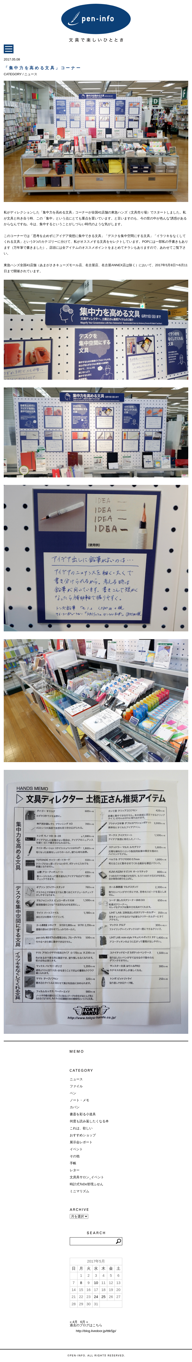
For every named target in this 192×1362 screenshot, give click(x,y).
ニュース (76, 1079)
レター (75, 1170)
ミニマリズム (79, 1191)
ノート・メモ (79, 1100)
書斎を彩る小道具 (83, 1114)
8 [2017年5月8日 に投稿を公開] (81, 1283)
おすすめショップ (83, 1135)
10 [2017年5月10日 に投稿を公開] (96, 1283)
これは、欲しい (81, 1128)
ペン (73, 1093)
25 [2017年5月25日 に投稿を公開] (104, 1297)
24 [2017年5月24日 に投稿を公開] (96, 1297)
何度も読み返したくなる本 (89, 1121)
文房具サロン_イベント (87, 1177)
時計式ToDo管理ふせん (86, 1184)
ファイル (76, 1086)
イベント (76, 1149)
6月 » (84, 1322)
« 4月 (74, 1322)
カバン (75, 1107)
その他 (75, 1156)
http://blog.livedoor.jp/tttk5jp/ (96, 1331)
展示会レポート (81, 1142)
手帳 (73, 1163)
